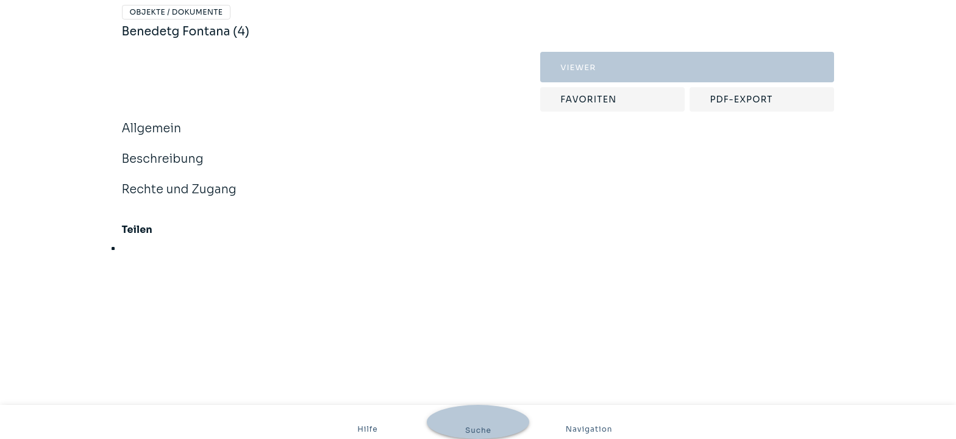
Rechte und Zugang (179, 197)
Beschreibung (163, 167)
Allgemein (152, 136)
